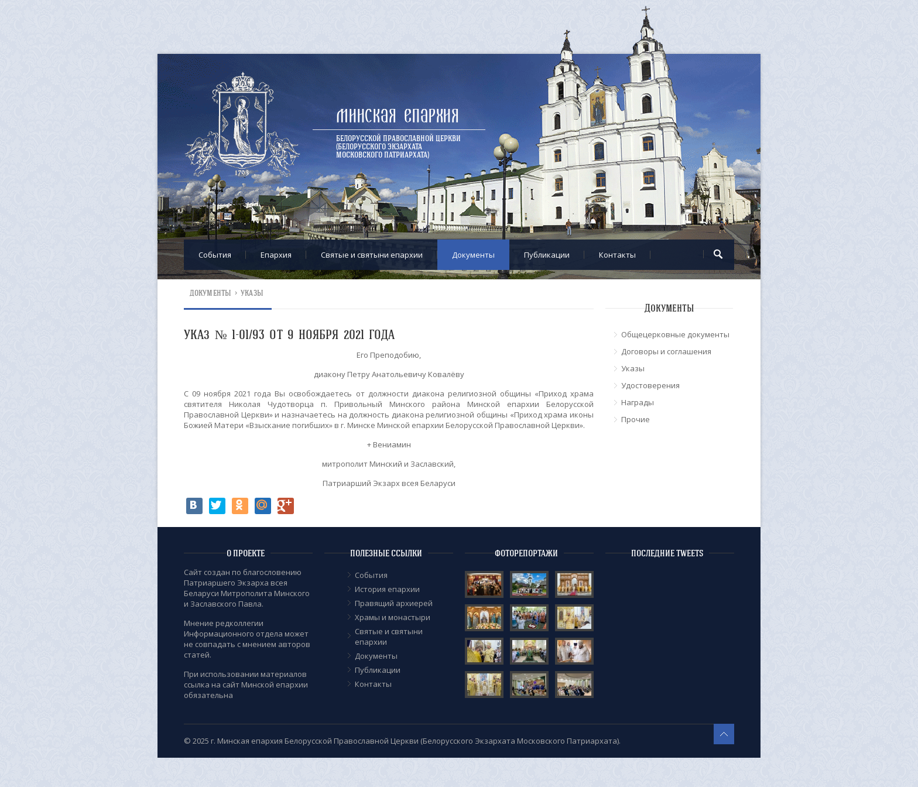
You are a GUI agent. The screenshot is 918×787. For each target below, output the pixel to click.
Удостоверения (650, 385)
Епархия (276, 254)
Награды (637, 402)
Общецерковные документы (675, 334)
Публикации (547, 254)
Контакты (617, 254)
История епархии (387, 589)
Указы (252, 293)
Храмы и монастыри (392, 617)
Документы (473, 254)
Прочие (635, 419)
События (214, 254)
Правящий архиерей (394, 603)
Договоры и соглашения (666, 351)
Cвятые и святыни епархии (372, 254)
